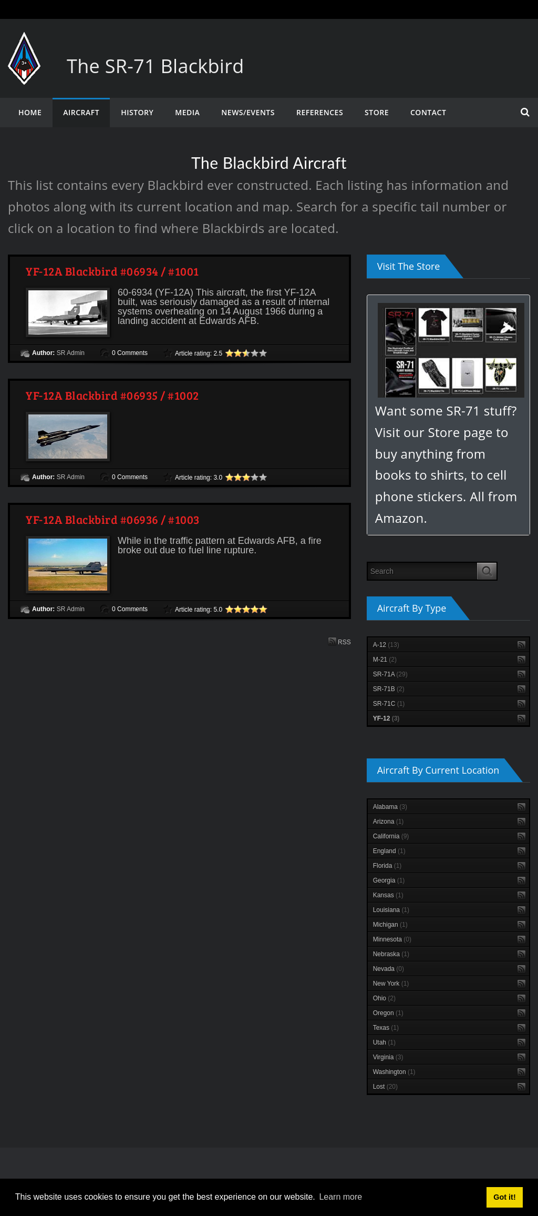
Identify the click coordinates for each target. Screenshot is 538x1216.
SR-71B (389, 689)
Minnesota (392, 939)
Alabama (390, 806)
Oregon (388, 1013)
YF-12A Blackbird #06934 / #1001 (112, 271)
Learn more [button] (340, 1196)
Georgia (389, 880)
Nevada (388, 968)
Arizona (388, 821)
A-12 (386, 644)
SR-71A (390, 674)
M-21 (385, 659)
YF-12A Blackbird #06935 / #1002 (112, 395)
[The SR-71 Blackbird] (24, 42)
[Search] (422, 571)
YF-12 (386, 718)
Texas (386, 1027)
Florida (387, 865)
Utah (384, 1042)
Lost (385, 1086)
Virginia (388, 1057)
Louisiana (391, 910)
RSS (339, 641)
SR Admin (71, 353)
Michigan (390, 924)
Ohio (384, 998)
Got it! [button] (504, 1197)
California (391, 836)
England (389, 851)
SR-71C (389, 703)
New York (391, 983)
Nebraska (391, 954)
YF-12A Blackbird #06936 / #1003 (113, 519)
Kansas (388, 895)
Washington (394, 1072)
